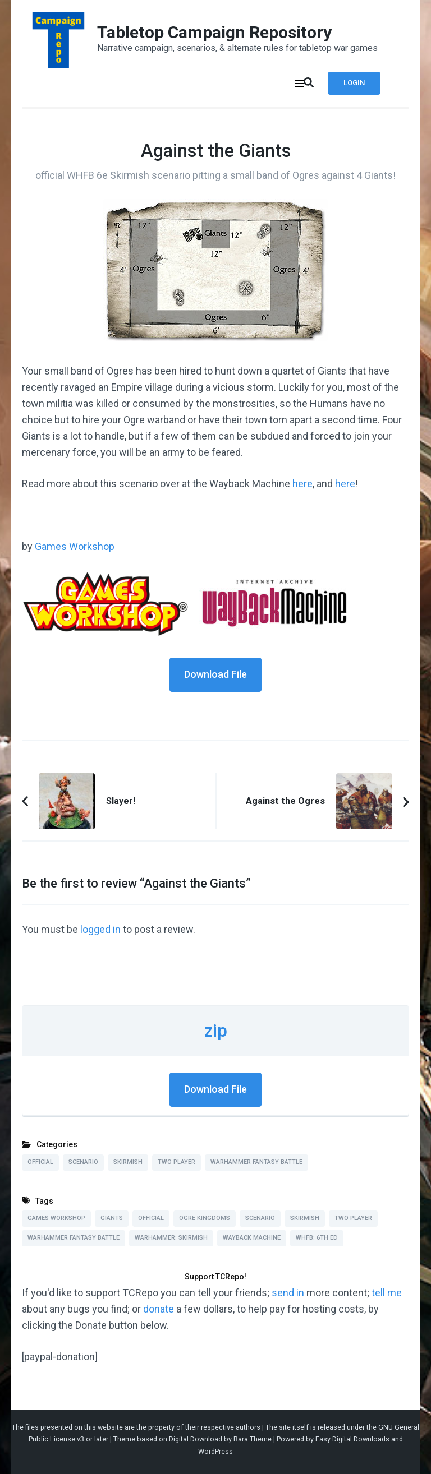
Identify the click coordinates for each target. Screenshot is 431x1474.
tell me (387, 1293)
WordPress (215, 1451)
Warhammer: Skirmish (171, 1237)
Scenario (83, 1162)
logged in (100, 929)
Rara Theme (252, 1439)
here (302, 483)
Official (40, 1162)
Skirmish (128, 1162)
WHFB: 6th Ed (317, 1237)
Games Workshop (74, 546)
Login (354, 82)
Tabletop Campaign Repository (214, 32)
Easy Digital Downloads (352, 1439)
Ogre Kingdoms (204, 1218)
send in (288, 1293)
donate (158, 1309)
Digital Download (195, 1439)
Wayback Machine (252, 1237)
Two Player (176, 1162)
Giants (111, 1218)
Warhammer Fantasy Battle (256, 1162)
